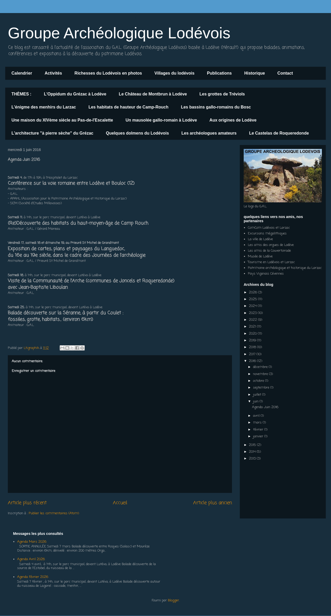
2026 (253, 292)
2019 (253, 340)
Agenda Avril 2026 (31, 559)
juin (256, 401)
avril (257, 415)
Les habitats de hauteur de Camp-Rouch (128, 107)
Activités (53, 73)
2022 (253, 319)
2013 (253, 458)
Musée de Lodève (260, 256)
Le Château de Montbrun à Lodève (153, 94)
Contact (285, 73)
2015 (253, 445)
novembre (261, 374)
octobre (259, 380)
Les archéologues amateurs (209, 133)
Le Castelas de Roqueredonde (279, 133)
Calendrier (21, 73)
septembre (261, 387)
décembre (261, 367)
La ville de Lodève (260, 239)
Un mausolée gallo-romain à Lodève (161, 120)
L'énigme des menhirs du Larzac (43, 107)
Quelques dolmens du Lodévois (137, 133)
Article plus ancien (212, 502)
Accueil (120, 502)
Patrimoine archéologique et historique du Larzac (285, 267)
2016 (253, 361)
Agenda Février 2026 (32, 577)
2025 (253, 299)
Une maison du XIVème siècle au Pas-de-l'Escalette (62, 120)
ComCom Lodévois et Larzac (269, 227)
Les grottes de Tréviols (222, 94)
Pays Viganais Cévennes (266, 273)
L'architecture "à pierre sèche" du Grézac (52, 133)
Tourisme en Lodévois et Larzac (271, 262)
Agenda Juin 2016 (265, 407)
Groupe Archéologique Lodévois (119, 33)
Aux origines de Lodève (233, 120)
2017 (252, 354)
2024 (253, 306)
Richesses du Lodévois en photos (108, 73)
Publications (219, 73)
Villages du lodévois (175, 73)
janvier (258, 436)
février (258, 429)
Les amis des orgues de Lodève (271, 245)
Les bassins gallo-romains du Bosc (216, 107)
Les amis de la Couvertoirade (269, 250)
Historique (254, 73)
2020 (253, 333)
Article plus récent (27, 502)
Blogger (173, 600)
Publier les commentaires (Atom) (54, 513)
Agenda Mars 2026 (31, 541)
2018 (253, 347)
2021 (253, 326)
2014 (253, 451)
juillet (257, 394)
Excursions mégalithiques (267, 233)
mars (258, 422)
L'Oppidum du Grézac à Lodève (75, 94)
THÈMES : (21, 94)
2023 (253, 313)
